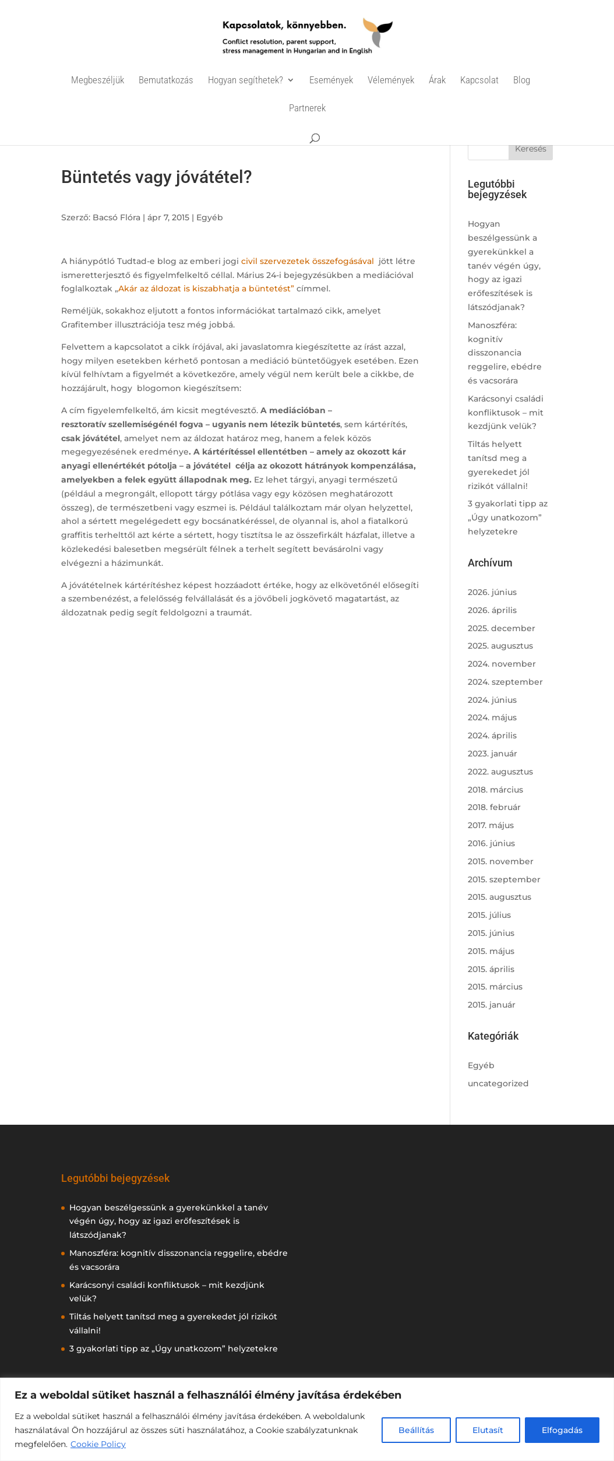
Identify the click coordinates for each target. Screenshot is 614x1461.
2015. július (489, 915)
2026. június (492, 592)
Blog (521, 81)
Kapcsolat (479, 81)
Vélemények (391, 81)
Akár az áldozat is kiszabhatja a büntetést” (206, 288)
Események (331, 81)
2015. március (495, 986)
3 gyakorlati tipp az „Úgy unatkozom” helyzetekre (508, 517)
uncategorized (498, 1083)
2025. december (501, 628)
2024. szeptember (505, 682)
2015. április (491, 969)
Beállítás (416, 1430)
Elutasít (487, 1430)
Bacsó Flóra (116, 217)
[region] (307, 1419)
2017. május (491, 825)
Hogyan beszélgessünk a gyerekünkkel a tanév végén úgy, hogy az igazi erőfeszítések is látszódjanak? (504, 265)
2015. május (491, 951)
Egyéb (209, 217)
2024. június (492, 700)
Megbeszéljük (97, 81)
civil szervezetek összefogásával (308, 261)
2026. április (492, 610)
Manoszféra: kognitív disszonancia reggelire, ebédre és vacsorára (505, 353)
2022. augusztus (500, 771)
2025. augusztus (500, 645)
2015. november (501, 861)
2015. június (491, 933)
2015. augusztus (499, 897)
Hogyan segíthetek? (245, 81)
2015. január (492, 1004)
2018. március (495, 789)
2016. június (491, 843)
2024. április (492, 735)
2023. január (492, 753)
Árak (437, 81)
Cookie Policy (98, 1444)
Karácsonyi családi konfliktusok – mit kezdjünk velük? (506, 412)
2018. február (494, 807)
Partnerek (307, 109)
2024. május (492, 717)
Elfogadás (562, 1430)
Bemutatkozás (166, 81)
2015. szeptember (504, 879)
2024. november (502, 664)
